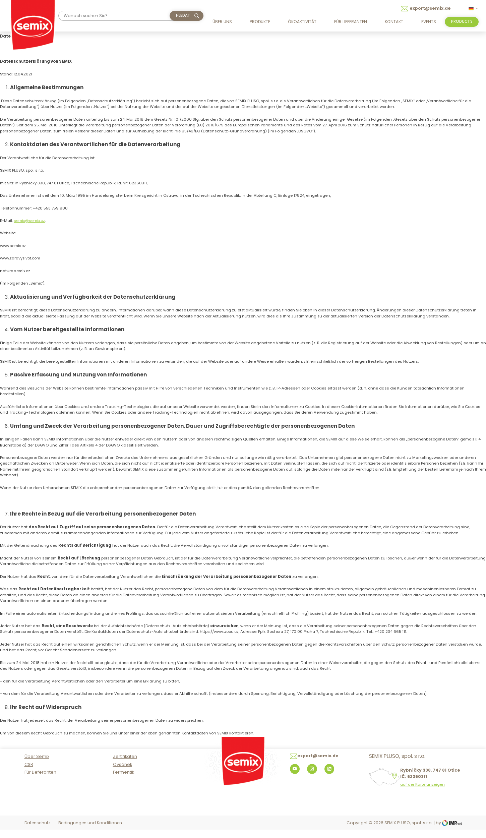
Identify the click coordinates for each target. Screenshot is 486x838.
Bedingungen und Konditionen (90, 832)
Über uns (222, 21)
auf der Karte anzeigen (422, 793)
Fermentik (123, 781)
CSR (28, 773)
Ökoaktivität (302, 21)
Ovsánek (122, 773)
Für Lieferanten (350, 21)
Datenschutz (37, 832)
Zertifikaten (125, 765)
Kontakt (394, 21)
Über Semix (36, 765)
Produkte (260, 21)
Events (428, 21)
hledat (183, 15)
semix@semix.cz (29, 220)
